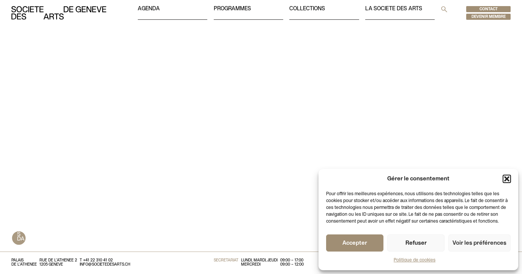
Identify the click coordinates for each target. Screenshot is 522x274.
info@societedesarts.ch (105, 264)
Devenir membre (489, 17)
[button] (507, 179)
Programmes (232, 8)
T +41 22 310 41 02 (96, 260)
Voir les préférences (479, 243)
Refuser (416, 243)
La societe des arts (393, 8)
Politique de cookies (414, 260)
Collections (307, 8)
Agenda (149, 8)
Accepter (354, 243)
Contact (488, 9)
